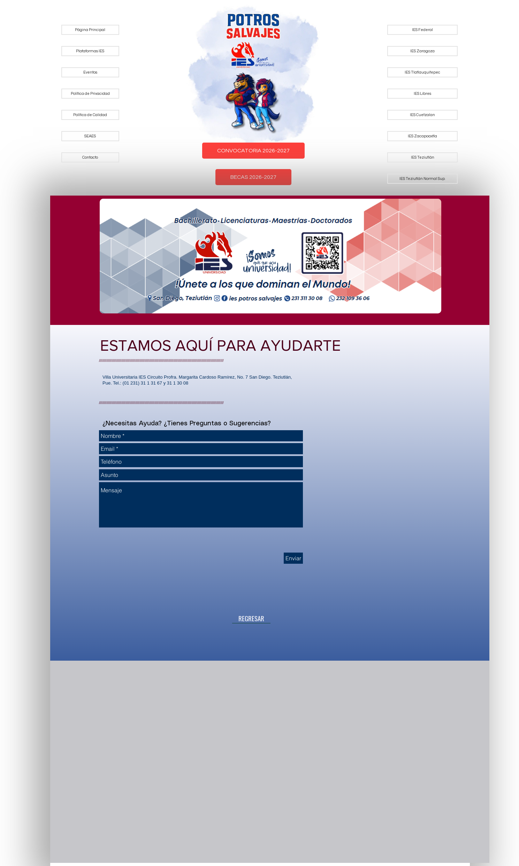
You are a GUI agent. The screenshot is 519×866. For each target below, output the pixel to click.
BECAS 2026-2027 (253, 177)
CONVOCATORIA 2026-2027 (253, 150)
